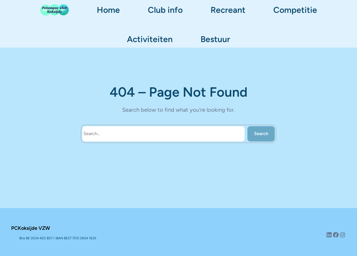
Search (261, 133)
